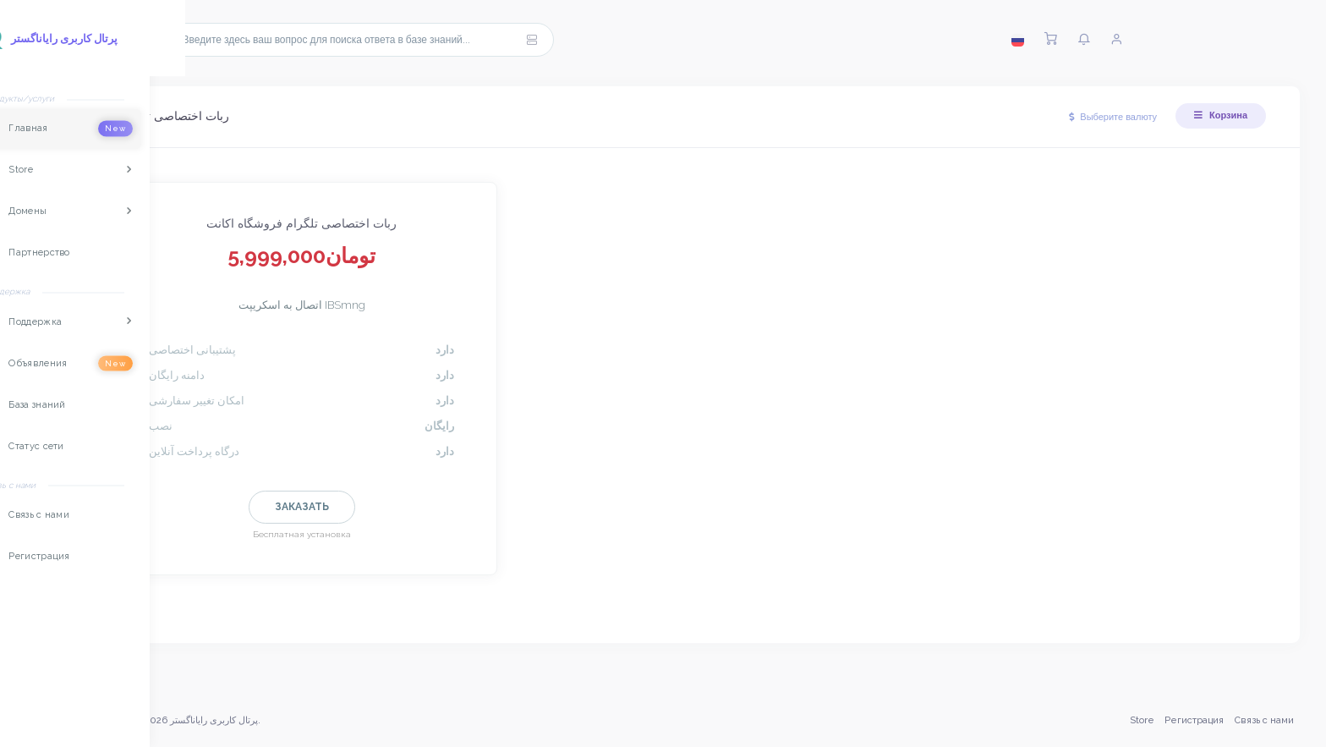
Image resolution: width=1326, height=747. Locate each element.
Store (1140, 720)
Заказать (309, 507)
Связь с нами (1262, 720)
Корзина (1220, 115)
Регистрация (1193, 720)
